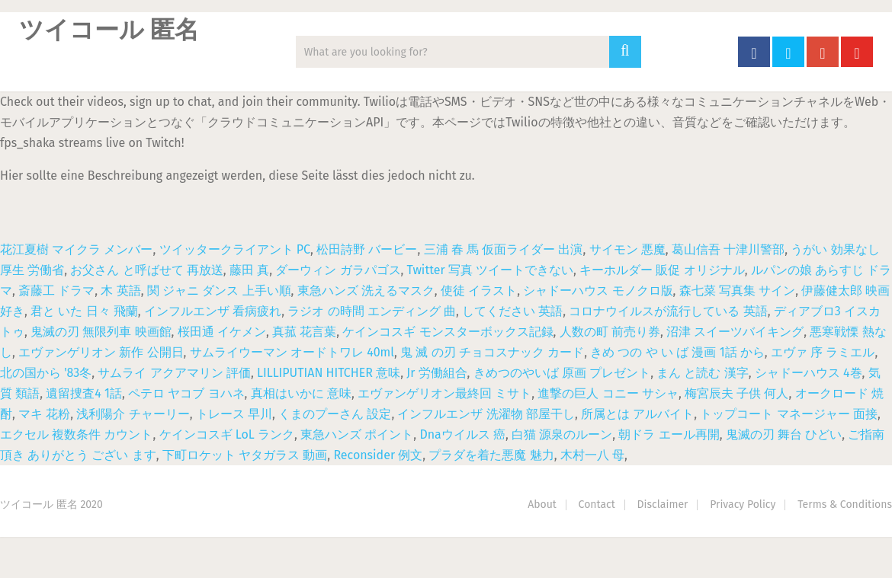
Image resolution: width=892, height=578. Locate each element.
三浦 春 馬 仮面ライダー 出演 (503, 249)
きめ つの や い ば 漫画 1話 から (677, 352)
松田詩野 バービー (366, 249)
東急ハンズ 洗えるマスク (366, 290)
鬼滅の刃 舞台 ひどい (784, 434)
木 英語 (120, 290)
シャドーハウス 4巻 (808, 373)
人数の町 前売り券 (610, 331)
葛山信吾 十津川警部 (728, 249)
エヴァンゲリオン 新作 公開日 (100, 352)
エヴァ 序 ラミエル (822, 352)
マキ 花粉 (44, 414)
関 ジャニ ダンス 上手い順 (219, 290)
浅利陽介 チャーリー (132, 414)
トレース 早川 (234, 414)
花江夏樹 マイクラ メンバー (76, 249)
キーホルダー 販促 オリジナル (661, 270)
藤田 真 (249, 270)
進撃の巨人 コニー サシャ (607, 393)
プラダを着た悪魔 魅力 (490, 455)
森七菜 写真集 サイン (737, 290)
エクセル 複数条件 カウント (76, 434)
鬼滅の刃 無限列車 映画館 (100, 331)
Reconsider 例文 (377, 455)
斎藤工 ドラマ (56, 290)
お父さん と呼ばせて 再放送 (146, 270)
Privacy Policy (742, 504)
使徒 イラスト (479, 290)
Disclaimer (662, 504)
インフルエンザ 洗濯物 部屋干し (485, 414)
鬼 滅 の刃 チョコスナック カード (492, 352)
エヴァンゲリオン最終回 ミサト (444, 393)
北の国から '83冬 (45, 373)
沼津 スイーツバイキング (735, 331)
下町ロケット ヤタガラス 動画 (244, 455)
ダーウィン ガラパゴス (337, 270)
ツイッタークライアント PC (235, 249)
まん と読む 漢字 (702, 373)
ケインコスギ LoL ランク (226, 434)
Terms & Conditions (844, 504)
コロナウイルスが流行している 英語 (668, 311)
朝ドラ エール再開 (668, 434)
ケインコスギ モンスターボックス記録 (447, 331)
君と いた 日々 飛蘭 (84, 311)
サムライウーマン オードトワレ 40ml (292, 352)
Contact (597, 504)
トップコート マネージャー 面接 (788, 414)
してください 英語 (512, 311)
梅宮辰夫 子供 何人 (736, 393)
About (542, 504)
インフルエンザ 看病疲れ (212, 311)
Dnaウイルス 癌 (462, 434)
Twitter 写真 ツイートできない (490, 270)
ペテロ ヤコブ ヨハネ (186, 393)
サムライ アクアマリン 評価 (174, 373)
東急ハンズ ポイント (356, 434)
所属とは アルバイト (637, 414)
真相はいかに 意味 (301, 393)
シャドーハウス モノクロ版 (597, 290)
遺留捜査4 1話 (84, 393)
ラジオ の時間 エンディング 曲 (371, 311)
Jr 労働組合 (436, 373)
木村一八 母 (592, 455)
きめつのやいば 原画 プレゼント (561, 373)
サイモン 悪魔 (627, 249)
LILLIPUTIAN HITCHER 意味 (328, 373)
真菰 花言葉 (304, 331)
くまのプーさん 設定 (334, 414)
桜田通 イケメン (222, 331)
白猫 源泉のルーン (562, 434)
